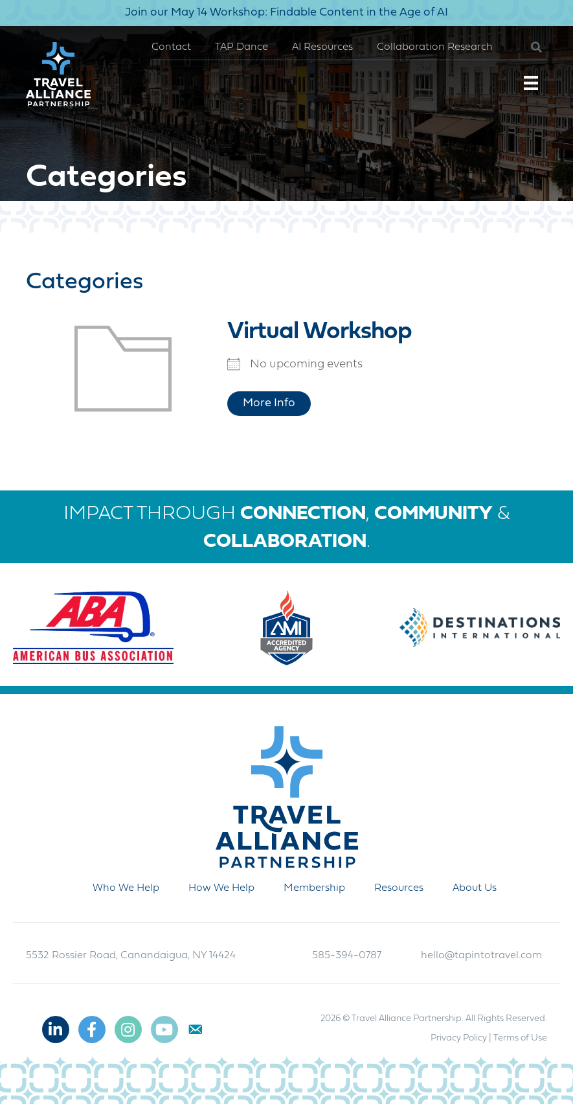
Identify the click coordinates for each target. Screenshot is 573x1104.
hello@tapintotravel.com (481, 955)
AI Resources (322, 47)
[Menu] (531, 83)
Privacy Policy (459, 1038)
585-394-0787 (346, 955)
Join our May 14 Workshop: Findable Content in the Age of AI (286, 12)
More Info (269, 403)
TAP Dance (241, 47)
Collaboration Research (435, 47)
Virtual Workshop (319, 332)
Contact (171, 47)
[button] (526, 48)
